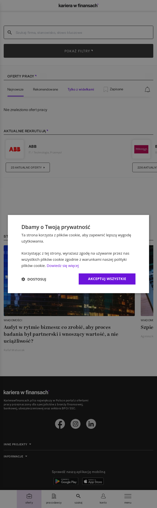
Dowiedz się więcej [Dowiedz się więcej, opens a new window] (63, 265)
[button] (33, 279)
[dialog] (78, 254)
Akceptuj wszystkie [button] (107, 279)
